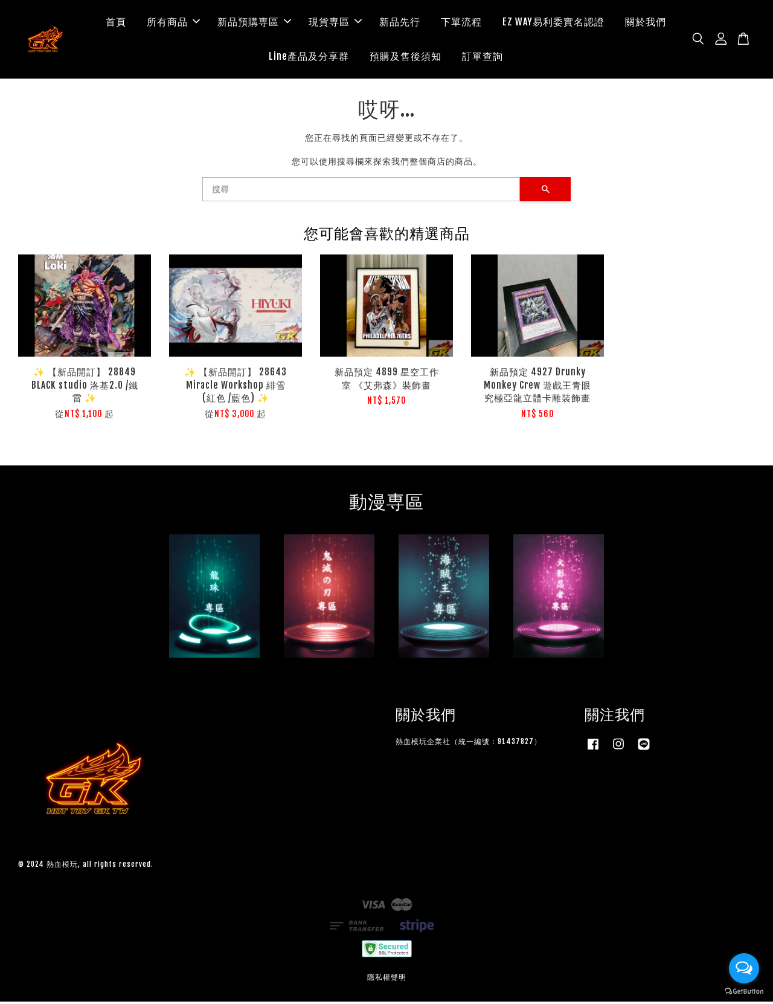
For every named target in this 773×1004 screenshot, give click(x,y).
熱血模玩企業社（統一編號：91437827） (469, 743)
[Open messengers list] (744, 968)
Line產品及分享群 (309, 57)
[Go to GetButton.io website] (744, 992)
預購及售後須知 (405, 57)
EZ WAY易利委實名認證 (553, 23)
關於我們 (645, 23)
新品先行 (399, 23)
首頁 (116, 23)
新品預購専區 (254, 23)
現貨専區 (335, 23)
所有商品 (173, 23)
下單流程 (461, 23)
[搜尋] (361, 192)
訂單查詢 (482, 57)
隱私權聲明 (386, 979)
